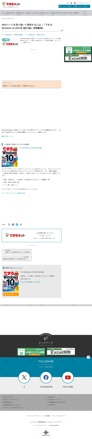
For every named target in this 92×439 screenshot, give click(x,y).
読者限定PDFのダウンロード (11, 398)
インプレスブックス (39, 418)
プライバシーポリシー (34, 409)
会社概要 (46, 409)
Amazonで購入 (10, 287)
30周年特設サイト (8, 395)
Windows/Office (10, 13)
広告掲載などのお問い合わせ (56, 395)
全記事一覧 (51, 398)
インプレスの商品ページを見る (30, 275)
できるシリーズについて (10, 393)
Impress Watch (54, 418)
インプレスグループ (58, 409)
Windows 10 (20, 13)
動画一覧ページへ (8, 136)
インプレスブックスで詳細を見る (14, 193)
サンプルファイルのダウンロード (12, 401)
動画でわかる (41, 34)
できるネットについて (84, 3)
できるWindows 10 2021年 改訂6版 (30, 148)
